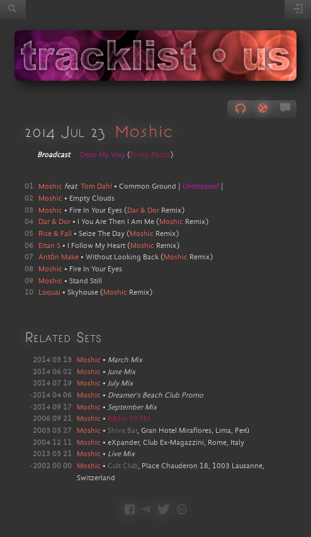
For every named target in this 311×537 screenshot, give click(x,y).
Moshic (143, 130)
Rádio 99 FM (129, 419)
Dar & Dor (143, 211)
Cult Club (123, 466)
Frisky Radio (150, 155)
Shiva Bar (122, 431)
